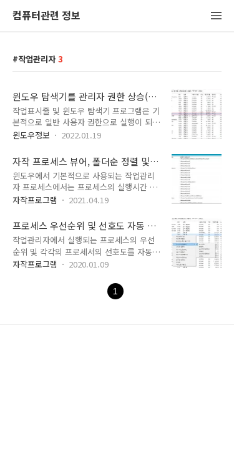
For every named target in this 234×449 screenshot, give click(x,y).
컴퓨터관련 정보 (46, 15)
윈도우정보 (31, 135)
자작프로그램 (34, 200)
